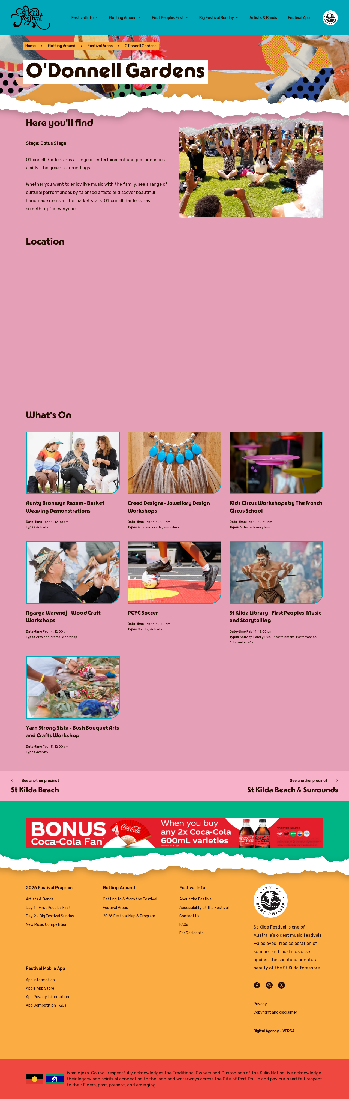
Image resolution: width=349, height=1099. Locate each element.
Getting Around (125, 18)
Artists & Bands (263, 18)
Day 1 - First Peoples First (48, 907)
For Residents (191, 933)
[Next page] (292, 786)
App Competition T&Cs (46, 1005)
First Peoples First (170, 18)
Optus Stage (53, 143)
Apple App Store (40, 988)
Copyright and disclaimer (275, 1012)
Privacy (260, 1004)
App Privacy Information (47, 997)
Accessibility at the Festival (204, 907)
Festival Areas (100, 46)
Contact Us (189, 916)
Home (30, 46)
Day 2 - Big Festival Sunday (50, 916)
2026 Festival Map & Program (129, 916)
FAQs (183, 924)
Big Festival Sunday (219, 18)
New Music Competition (46, 924)
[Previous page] (35, 786)
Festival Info (84, 18)
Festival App (299, 18)
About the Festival (195, 899)
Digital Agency (266, 1031)
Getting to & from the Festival (130, 899)
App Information (40, 980)
